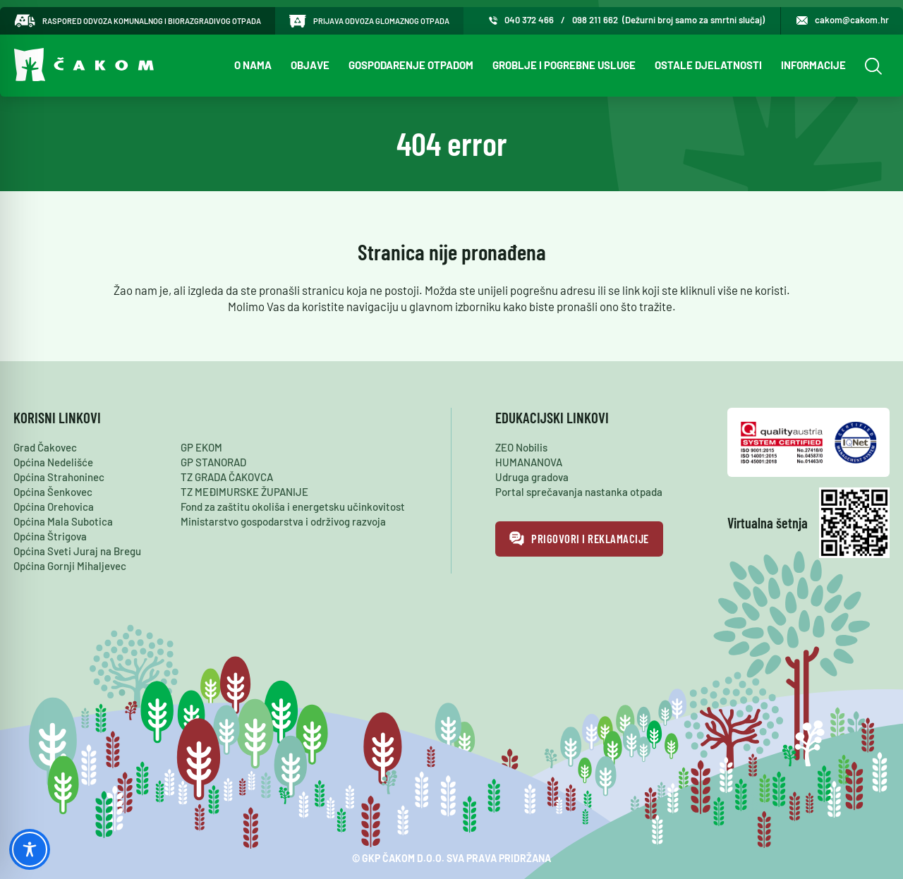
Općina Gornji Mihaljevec (69, 565)
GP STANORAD (213, 462)
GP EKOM (201, 447)
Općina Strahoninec (58, 477)
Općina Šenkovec (52, 491)
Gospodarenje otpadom (411, 65)
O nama (253, 65)
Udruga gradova (532, 477)
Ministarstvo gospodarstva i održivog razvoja (283, 521)
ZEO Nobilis (521, 447)
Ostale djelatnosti (708, 65)
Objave (310, 65)
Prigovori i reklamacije (579, 539)
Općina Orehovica (53, 506)
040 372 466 (529, 19)
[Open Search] (871, 66)
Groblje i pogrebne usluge (564, 65)
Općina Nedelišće (53, 462)
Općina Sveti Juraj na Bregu (77, 551)
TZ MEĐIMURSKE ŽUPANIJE (244, 491)
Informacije (813, 65)
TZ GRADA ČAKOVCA (227, 477)
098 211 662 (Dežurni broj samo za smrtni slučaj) (668, 19)
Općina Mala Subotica (63, 521)
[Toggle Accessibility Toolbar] (30, 849)
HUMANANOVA (528, 462)
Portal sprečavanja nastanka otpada (578, 491)
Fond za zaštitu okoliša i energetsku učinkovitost (293, 506)
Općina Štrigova (50, 536)
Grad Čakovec (45, 447)
